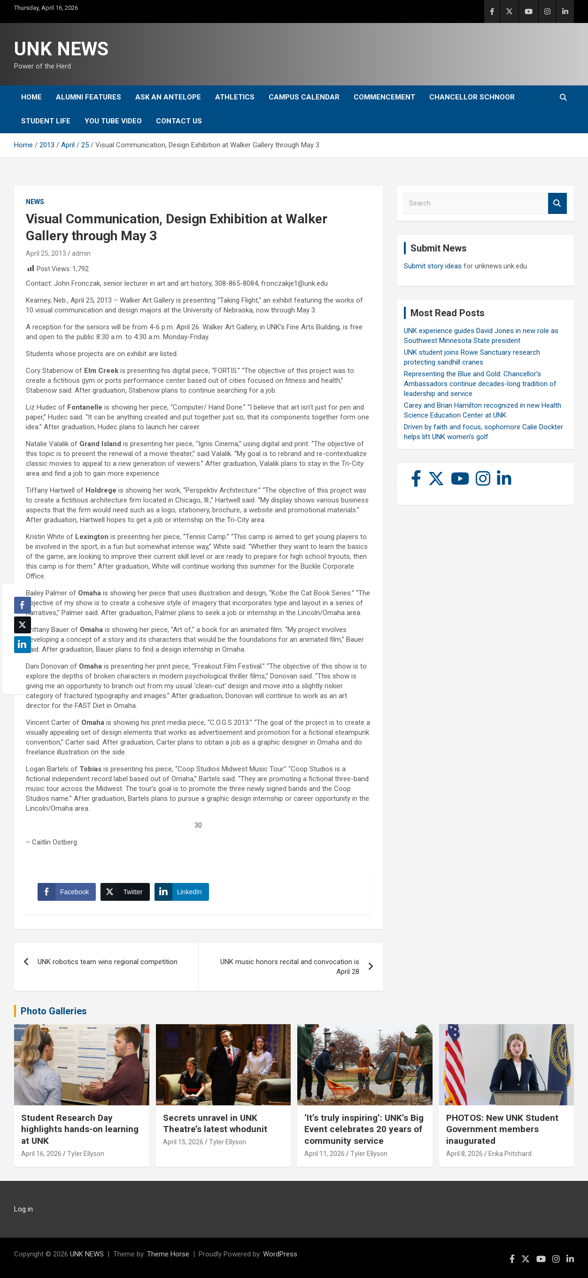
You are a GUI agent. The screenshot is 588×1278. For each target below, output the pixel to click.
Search (557, 203)
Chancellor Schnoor (472, 97)
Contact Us (179, 121)
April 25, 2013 (46, 253)
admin (81, 253)
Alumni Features (88, 97)
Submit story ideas (433, 266)
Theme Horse (168, 1254)
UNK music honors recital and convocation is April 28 (289, 967)
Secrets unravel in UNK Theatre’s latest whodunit (215, 1123)
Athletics (235, 97)
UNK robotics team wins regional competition (108, 962)
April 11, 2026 (324, 1153)
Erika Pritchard (510, 1153)
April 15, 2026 (183, 1142)
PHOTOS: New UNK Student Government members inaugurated (502, 1129)
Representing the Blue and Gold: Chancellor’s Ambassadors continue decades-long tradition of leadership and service (480, 384)
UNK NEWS (61, 49)
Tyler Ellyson (85, 1153)
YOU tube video (113, 121)
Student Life (45, 121)
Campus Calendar (304, 97)
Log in (23, 1209)
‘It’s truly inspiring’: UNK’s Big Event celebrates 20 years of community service (364, 1129)
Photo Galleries (54, 1011)
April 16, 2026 (41, 1153)
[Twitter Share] (125, 892)
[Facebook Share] (67, 892)
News (35, 201)
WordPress (280, 1254)
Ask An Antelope (168, 97)
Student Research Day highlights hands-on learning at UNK (80, 1129)
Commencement (384, 97)
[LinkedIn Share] (182, 892)
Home (31, 97)
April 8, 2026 (464, 1153)
